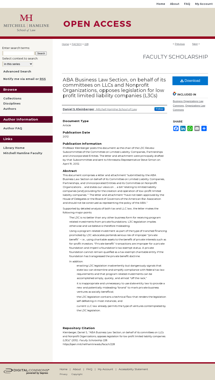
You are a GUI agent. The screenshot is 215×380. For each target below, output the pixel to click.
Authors (9, 108)
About (77, 369)
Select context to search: (20, 58)
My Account (105, 369)
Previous (180, 43)
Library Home (14, 147)
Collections (12, 98)
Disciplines (12, 103)
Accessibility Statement (133, 369)
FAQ (89, 369)
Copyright (77, 374)
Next (195, 43)
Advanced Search (17, 71)
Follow (159, 109)
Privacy (63, 374)
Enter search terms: (16, 48)
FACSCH (77, 44)
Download (190, 81)
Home (65, 44)
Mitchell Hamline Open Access (134, 22)
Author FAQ (12, 128)
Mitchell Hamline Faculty (22, 153)
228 (86, 44)
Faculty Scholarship (175, 57)
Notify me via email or (24, 79)
